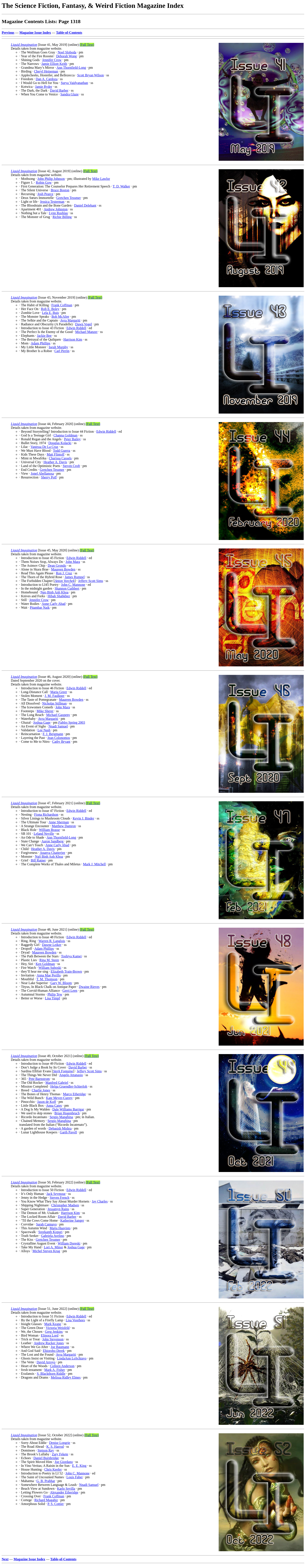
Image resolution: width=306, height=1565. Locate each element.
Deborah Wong (66, 56)
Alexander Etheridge (64, 1492)
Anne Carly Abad (53, 604)
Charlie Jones (41, 1090)
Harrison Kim (72, 339)
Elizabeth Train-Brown (66, 971)
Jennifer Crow (52, 60)
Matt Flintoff (55, 454)
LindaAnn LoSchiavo (71, 1358)
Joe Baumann (60, 1347)
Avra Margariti (70, 320)
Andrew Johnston (56, 209)
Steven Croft (71, 466)
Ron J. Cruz (64, 573)
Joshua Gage (41, 722)
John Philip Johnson (51, 178)
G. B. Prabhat (45, 1481)
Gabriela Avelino (52, 1236)
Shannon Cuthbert (67, 588)
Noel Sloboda (67, 52)
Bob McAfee (60, 316)
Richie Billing (62, 217)
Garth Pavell (68, 1132)
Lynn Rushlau (58, 213)
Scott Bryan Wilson (90, 75)
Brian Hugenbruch (67, 1113)
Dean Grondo (57, 565)
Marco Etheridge (74, 1094)
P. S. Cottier (55, 1504)
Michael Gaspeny (58, 715)
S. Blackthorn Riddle (51, 1373)
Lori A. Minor (53, 1247)
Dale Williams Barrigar (68, 1109)
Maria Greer (58, 692)
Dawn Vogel (83, 324)
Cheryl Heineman (46, 71)
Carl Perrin (61, 351)
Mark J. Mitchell (94, 864)
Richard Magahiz (46, 1500)
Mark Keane (52, 1324)
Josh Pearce (45, 194)
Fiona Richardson (46, 814)
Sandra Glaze (69, 94)
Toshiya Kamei (71, 956)
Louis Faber (74, 1477)
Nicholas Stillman (54, 703)
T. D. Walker (121, 186)
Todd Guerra (61, 450)
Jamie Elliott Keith (54, 64)
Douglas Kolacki (59, 443)
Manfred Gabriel (56, 1082)
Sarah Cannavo (46, 1224)
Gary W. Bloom (61, 983)
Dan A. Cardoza (47, 79)
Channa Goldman (65, 435)
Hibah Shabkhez (59, 596)
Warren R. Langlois (51, 941)
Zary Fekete (60, 1454)
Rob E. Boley (50, 309)
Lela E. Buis (50, 313)
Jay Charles (100, 1201)
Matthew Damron (64, 826)
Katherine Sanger (72, 1220)
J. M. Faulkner (54, 696)
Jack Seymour (56, 1194)
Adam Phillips (40, 343)
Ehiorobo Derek (54, 1350)
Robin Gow (44, 182)
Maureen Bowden (63, 569)
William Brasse (49, 830)
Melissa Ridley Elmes (66, 1377)
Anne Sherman (58, 822)
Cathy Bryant (61, 741)
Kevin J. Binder (83, 818)
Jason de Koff (46, 1101)
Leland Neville (44, 833)
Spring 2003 (71, 722)
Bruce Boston (60, 190)
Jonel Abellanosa (42, 473)
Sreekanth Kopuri (50, 1232)
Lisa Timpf (52, 998)
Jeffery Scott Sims (90, 581)
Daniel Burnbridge (46, 1458)
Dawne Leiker (51, 945)
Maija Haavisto (60, 1228)
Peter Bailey (72, 439)
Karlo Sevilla (66, 1488)
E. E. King (79, 1465)
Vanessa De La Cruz (44, 447)
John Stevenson (53, 1339)
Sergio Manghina (61, 1117)
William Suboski (49, 967)
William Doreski (69, 1243)
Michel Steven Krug (46, 1251)
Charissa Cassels (60, 458)
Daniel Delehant (85, 205)
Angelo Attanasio (71, 1075)
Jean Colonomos (58, 738)
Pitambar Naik (40, 607)
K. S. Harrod (55, 1446)
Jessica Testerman (52, 201)
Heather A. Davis (55, 462)
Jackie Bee (44, 335)
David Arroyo (46, 1362)
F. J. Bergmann (53, 734)
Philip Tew (54, 994)
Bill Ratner (38, 860)
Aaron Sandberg (52, 841)
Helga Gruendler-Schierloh (68, 1086)
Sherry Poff (49, 477)
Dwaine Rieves (89, 987)
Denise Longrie (59, 1443)
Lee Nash (43, 730)
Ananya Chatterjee (52, 853)
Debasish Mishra (60, 1128)
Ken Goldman (45, 964)
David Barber (59, 90)
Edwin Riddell (76, 328)
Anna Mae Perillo (49, 975)
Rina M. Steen (49, 960)
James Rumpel (75, 577)
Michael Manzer (86, 332)
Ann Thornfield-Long (71, 67)
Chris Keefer (53, 1469)
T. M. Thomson (46, 979)
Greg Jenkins (54, 1331)
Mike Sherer (45, 711)
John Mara (72, 562)
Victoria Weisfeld (57, 1328)
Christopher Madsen (65, 1205)
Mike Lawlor (101, 178)
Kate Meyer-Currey (59, 1098)
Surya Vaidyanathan (74, 83)
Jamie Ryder (43, 86)
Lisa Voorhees (75, 1320)
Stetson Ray (46, 1450)
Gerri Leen (69, 990)
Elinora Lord (49, 1335)
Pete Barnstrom (39, 1079)
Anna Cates (54, 1105)
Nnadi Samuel (58, 726)
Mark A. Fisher (54, 1370)
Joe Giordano (64, 1462)
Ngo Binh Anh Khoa (54, 592)
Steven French (59, 1197)
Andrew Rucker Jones (49, 1343)
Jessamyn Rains (58, 1209)
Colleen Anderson (62, 1366)
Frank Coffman (61, 305)
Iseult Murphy (58, 347)
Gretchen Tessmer (68, 198)
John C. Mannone (73, 584)
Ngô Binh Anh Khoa (49, 856)
